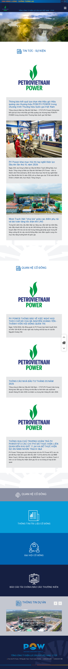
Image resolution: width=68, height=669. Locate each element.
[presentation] (5, 27)
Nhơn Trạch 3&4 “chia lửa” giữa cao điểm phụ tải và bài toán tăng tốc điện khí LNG (34, 220)
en (65, 1)
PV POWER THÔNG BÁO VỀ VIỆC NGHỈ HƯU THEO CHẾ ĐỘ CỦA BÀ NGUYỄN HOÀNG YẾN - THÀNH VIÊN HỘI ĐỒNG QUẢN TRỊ (33, 321)
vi (62, 1)
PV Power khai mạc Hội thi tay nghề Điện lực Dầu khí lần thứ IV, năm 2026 (32, 163)
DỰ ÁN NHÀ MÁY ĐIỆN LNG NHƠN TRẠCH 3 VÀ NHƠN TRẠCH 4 (34, 623)
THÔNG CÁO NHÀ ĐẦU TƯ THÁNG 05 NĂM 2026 (31, 382)
